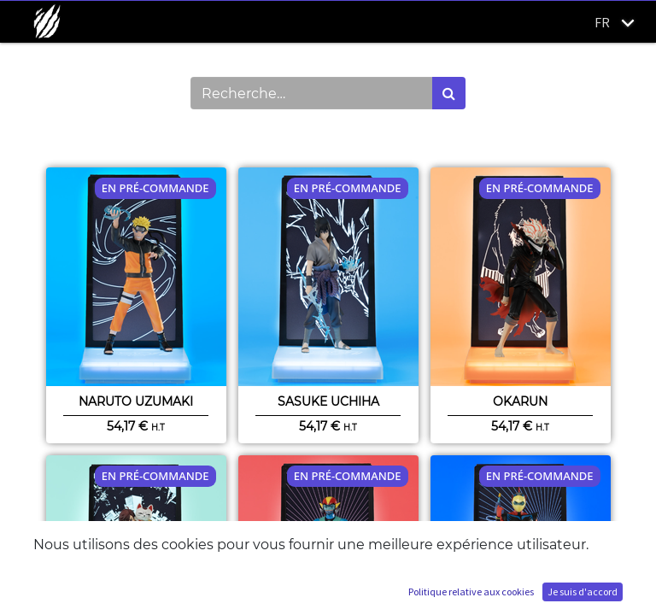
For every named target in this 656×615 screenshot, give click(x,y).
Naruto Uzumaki (136, 401)
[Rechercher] (449, 93)
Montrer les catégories (123, 138)
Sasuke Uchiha (328, 401)
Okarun (520, 401)
